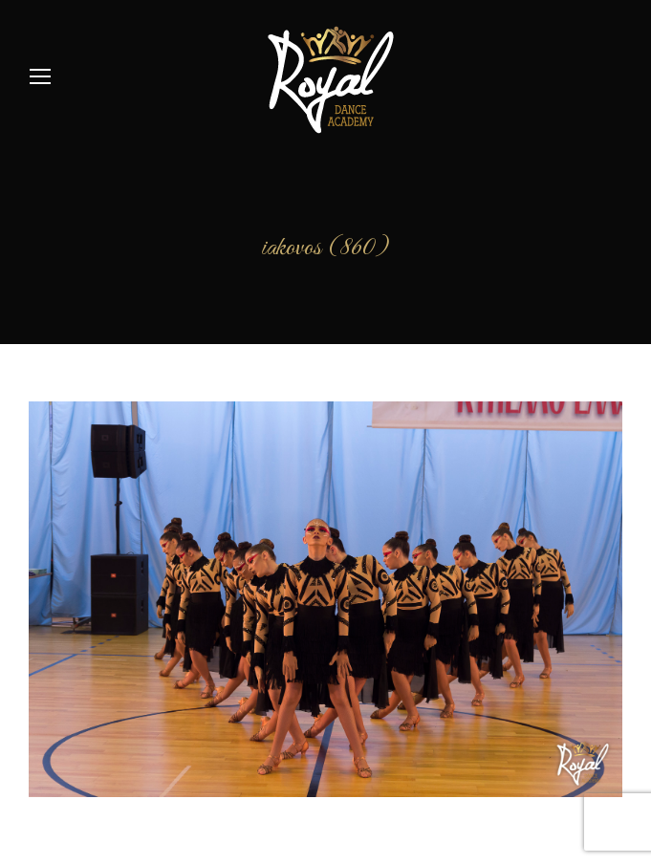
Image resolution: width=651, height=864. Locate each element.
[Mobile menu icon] (40, 76)
